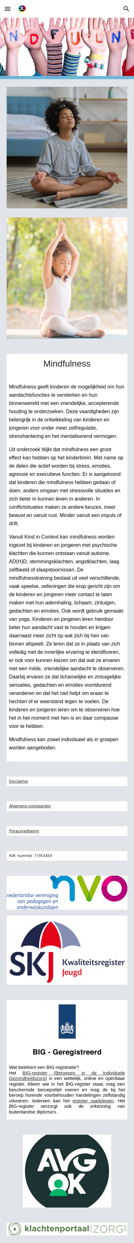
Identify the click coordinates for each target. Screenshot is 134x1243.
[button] (7, 8)
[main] (67, 364)
